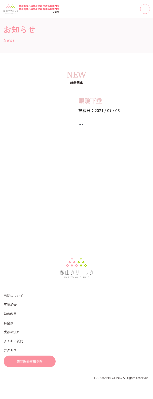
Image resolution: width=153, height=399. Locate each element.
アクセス (10, 350)
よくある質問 (13, 341)
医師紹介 (10, 304)
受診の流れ (12, 331)
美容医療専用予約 (30, 361)
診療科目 (10, 313)
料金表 (8, 322)
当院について (13, 295)
